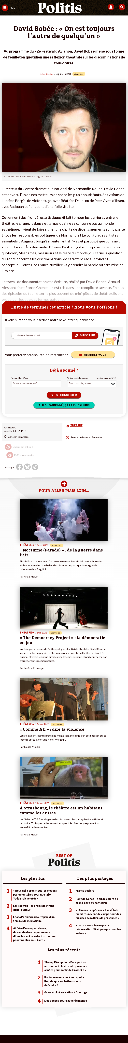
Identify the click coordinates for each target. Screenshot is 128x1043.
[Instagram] (52, 1031)
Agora (5, 906)
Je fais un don (50, 906)
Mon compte (49, 924)
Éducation (27, 917)
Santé (25, 920)
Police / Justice (29, 924)
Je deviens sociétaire (54, 910)
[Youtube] (41, 1031)
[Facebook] (21, 1031)
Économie (27, 913)
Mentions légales (28, 1014)
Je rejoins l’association (54, 917)
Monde (25, 906)
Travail (25, 910)
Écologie (6, 913)
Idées (5, 920)
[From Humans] (62, 1031)
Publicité (56, 1019)
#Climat (89, 906)
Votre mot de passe (77, 378)
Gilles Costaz (46, 73)
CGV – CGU (78, 1014)
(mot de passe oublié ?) (106, 378)
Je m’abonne (49, 913)
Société (6, 917)
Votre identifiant (20, 378)
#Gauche (89, 913)
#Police (89, 910)
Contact (9, 1014)
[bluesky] (31, 1031)
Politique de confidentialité (105, 1014)
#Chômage (90, 920)
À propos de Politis (53, 920)
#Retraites (90, 917)
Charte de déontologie (55, 1014)
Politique (6, 910)
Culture (6, 924)
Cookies (70, 1019)
